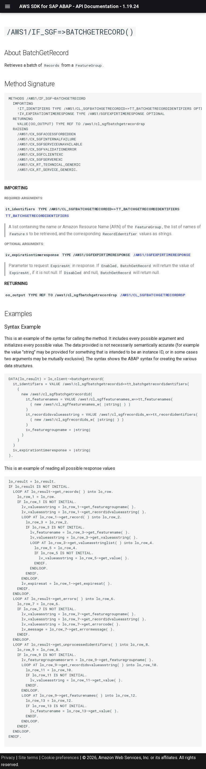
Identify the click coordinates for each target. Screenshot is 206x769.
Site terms (28, 757)
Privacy (8, 757)
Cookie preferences (60, 757)
